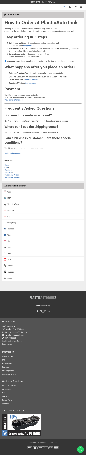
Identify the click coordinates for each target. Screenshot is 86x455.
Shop (6, 165)
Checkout (8, 170)
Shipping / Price (8, 371)
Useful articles (7, 356)
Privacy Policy (7, 400)
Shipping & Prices (11, 175)
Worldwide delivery (43, 306)
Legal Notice (7, 344)
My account (6, 389)
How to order (7, 364)
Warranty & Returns (12, 177)
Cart (6, 167)
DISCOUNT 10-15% (9, 386)
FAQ (3, 360)
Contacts (5, 404)
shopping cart (28, 45)
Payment (8, 172)
